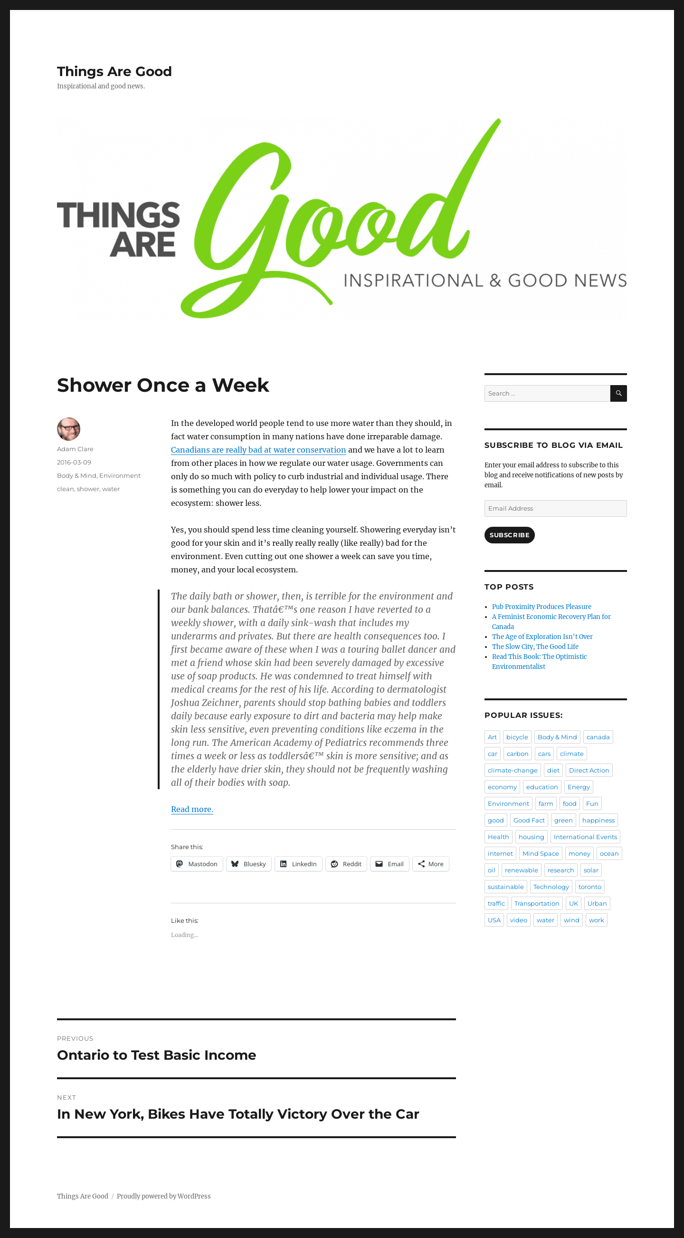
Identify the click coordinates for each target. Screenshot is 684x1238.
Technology (551, 886)
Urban (597, 903)
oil (491, 870)
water (111, 489)
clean (65, 489)
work (596, 920)
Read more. (192, 809)
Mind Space (540, 853)
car (492, 753)
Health (498, 837)
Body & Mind (76, 475)
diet (553, 770)
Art (492, 737)
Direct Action (589, 770)
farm (546, 803)
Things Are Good (114, 71)
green (563, 820)
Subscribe (510, 535)
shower (88, 489)
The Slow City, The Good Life (535, 647)
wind (572, 920)
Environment (120, 475)
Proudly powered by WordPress (164, 1196)
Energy (579, 787)
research (561, 870)
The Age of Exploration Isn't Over (542, 637)
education (542, 787)
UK (573, 903)
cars (544, 753)
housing (531, 837)
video (518, 920)
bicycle (517, 737)
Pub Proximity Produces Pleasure (541, 607)
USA (494, 920)
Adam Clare (75, 449)
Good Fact (529, 820)
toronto (590, 886)
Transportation (537, 903)
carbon (518, 753)
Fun (592, 803)
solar (591, 870)
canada (598, 737)
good (496, 820)
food (570, 803)
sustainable (506, 886)
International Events (585, 837)
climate (572, 753)
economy (502, 787)
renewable (521, 870)
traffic (496, 903)
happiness (598, 820)
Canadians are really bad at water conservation (258, 450)
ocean (609, 853)
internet (500, 853)
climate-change (513, 770)
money (579, 853)
